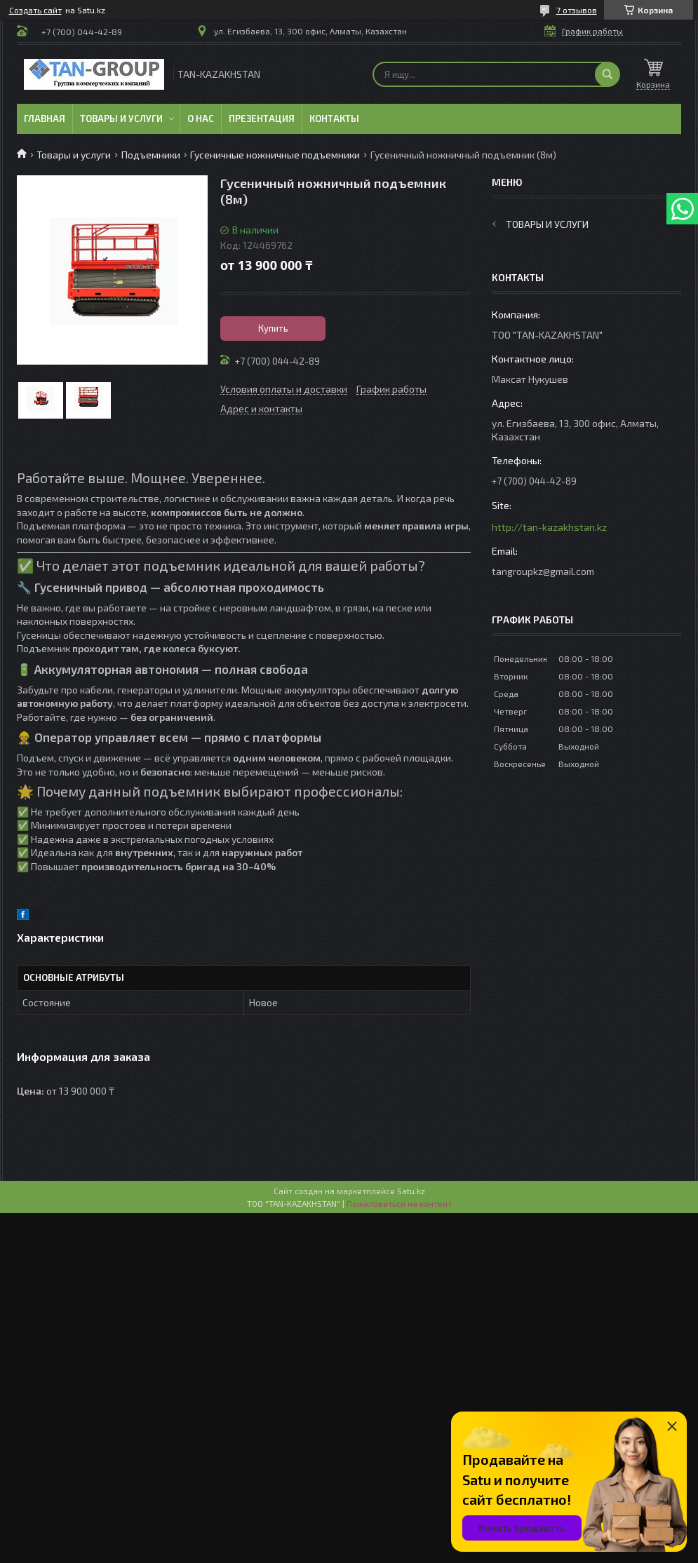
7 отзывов (576, 10)
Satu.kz (411, 1191)
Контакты (334, 118)
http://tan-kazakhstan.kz (549, 527)
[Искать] (607, 74)
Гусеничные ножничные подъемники (275, 155)
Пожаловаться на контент (399, 1203)
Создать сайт (35, 10)
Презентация (262, 118)
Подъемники (150, 155)
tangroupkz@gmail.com (543, 571)
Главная (44, 118)
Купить (273, 328)
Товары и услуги (121, 118)
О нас (200, 118)
